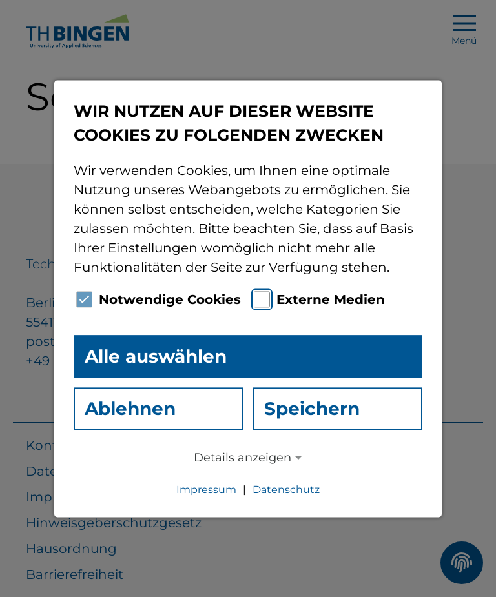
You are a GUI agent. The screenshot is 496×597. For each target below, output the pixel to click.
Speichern (312, 409)
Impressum (206, 489)
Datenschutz (286, 489)
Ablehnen (130, 409)
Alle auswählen (156, 356)
